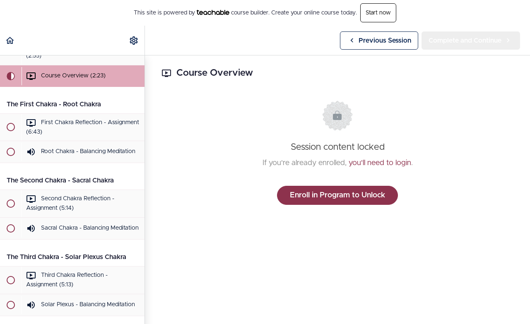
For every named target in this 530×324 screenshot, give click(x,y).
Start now (378, 13)
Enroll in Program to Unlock (337, 195)
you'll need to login (380, 163)
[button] (10, 40)
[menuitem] (134, 40)
